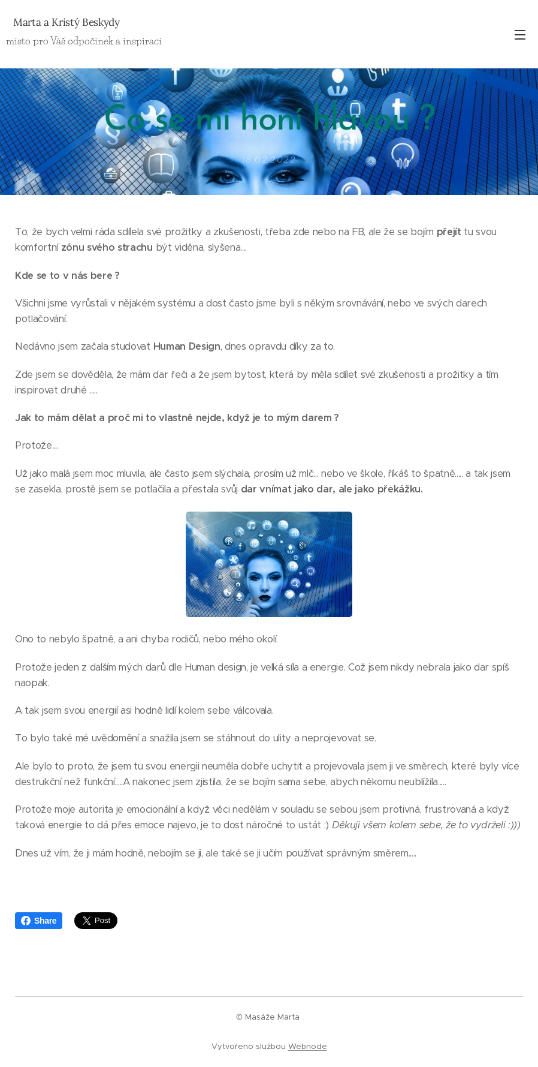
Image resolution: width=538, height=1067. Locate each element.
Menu (520, 34)
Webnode (307, 1046)
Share (38, 920)
